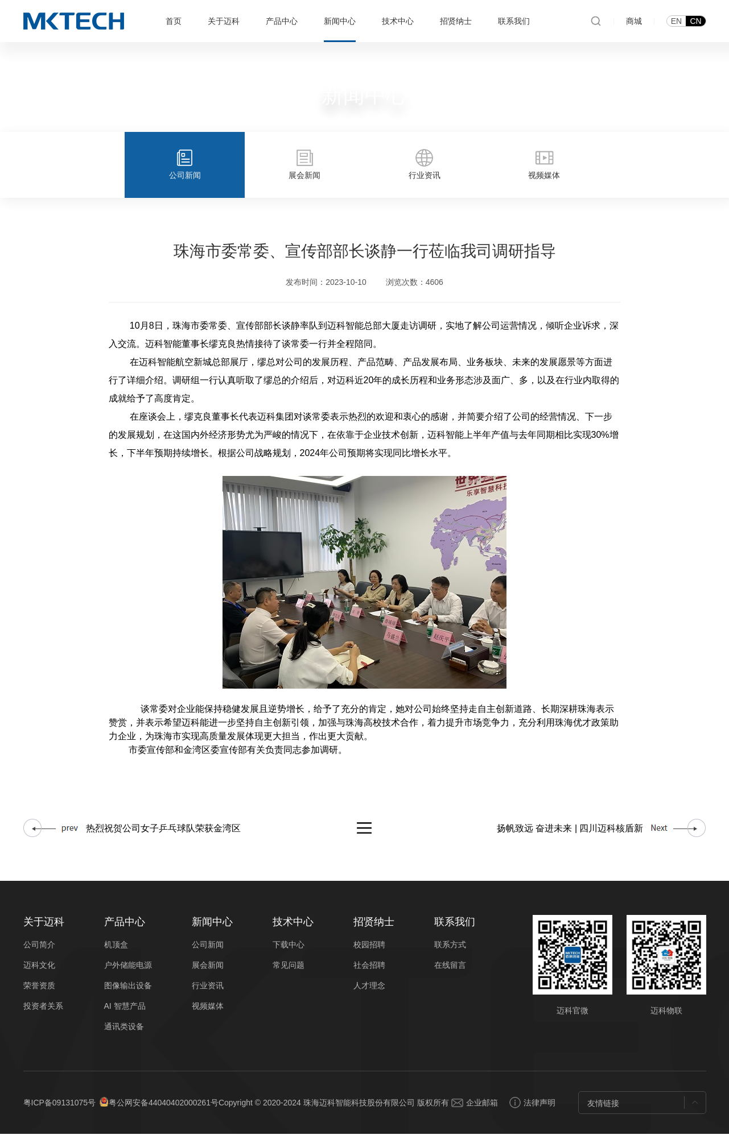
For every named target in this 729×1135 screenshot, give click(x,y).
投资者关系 (43, 1007)
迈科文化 (39, 966)
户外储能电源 (128, 966)
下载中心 (288, 945)
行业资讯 (208, 986)
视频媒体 (208, 1007)
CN (695, 21)
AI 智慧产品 (125, 1007)
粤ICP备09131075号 (59, 1103)
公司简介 (39, 945)
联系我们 (514, 21)
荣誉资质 (39, 986)
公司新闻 (208, 945)
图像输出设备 (128, 986)
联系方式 (450, 945)
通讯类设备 (124, 1027)
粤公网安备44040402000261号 (164, 1103)
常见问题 (288, 966)
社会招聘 (369, 966)
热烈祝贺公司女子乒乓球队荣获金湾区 (163, 829)
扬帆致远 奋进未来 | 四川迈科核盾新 (570, 829)
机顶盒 (116, 945)
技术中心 (398, 21)
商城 (634, 21)
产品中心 (282, 21)
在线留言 (450, 966)
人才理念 (369, 986)
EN (676, 21)
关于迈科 (224, 21)
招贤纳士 (456, 21)
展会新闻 (208, 966)
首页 (174, 21)
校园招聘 (369, 945)
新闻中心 (340, 21)
